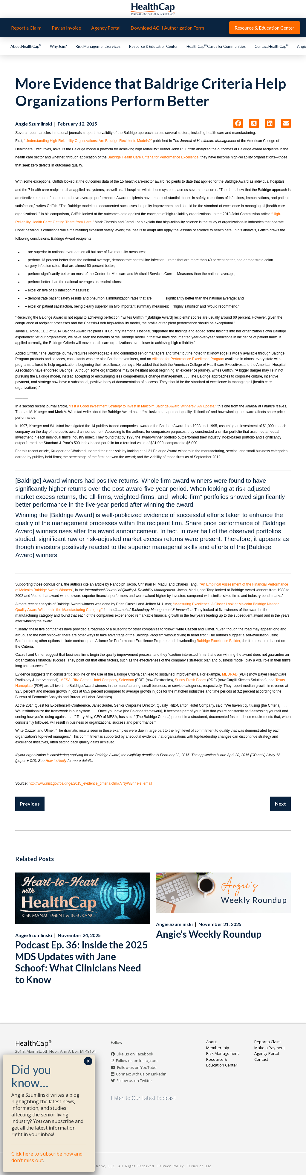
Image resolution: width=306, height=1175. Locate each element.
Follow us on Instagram (136, 1060)
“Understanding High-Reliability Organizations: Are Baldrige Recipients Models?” (88, 141)
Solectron (126, 680)
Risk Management (222, 1053)
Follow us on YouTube (137, 1067)
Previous (30, 803)
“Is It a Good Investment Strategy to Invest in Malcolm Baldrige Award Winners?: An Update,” (142, 406)
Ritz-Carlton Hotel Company (95, 680)
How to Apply (55, 761)
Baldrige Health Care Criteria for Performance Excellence (153, 157)
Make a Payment (269, 1047)
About (211, 1041)
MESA (65, 680)
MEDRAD (230, 674)
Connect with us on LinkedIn (141, 1074)
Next (280, 803)
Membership (217, 1047)
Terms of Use (199, 1166)
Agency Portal (266, 1053)
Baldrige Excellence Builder (218, 641)
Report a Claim (267, 1041)
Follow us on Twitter (134, 1080)
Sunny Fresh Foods (190, 680)
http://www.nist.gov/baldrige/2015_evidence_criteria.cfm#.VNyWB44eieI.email (90, 783)
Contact (261, 1059)
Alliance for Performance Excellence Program (188, 359)
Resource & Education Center (221, 1062)
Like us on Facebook (135, 1054)
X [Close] (88, 1061)
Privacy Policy (170, 1166)
